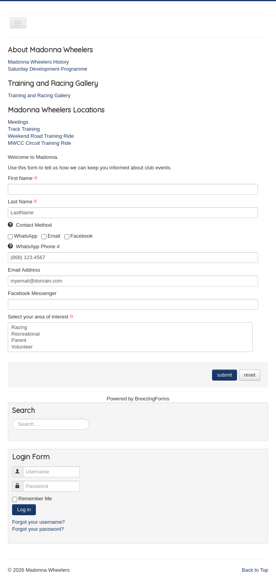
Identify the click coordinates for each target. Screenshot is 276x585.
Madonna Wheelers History (38, 62)
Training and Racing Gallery (39, 95)
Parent (130, 340)
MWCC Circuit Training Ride (39, 143)
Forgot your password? (38, 529)
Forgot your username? (38, 522)
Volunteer (130, 347)
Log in (24, 509)
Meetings (18, 122)
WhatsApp (22, 236)
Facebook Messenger (32, 293)
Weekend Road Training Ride (41, 136)
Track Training (24, 129)
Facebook (78, 236)
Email (50, 236)
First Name (23, 178)
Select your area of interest (41, 317)
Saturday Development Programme (47, 69)
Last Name (23, 201)
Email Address (24, 270)
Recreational (130, 334)
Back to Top (255, 570)
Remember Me (35, 498)
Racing (130, 327)
